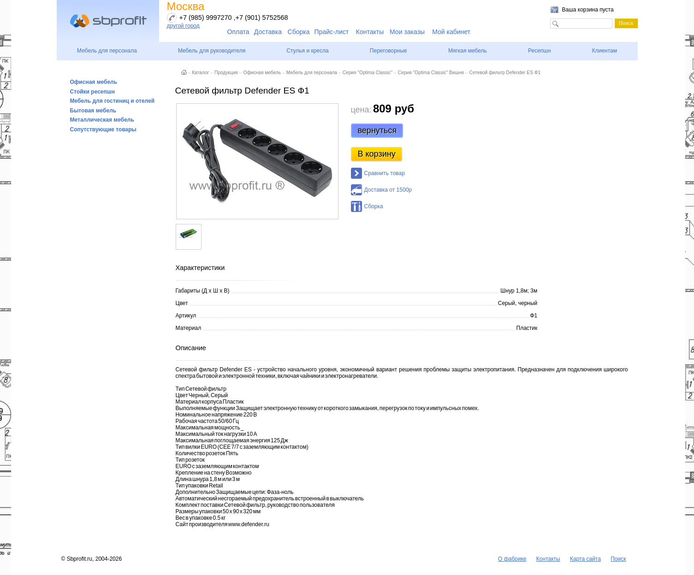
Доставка (268, 31)
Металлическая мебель (102, 120)
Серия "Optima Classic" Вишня (431, 72)
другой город (183, 26)
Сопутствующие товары (103, 129)
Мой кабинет (451, 31)
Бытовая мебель (93, 110)
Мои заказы (407, 31)
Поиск (618, 559)
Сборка (299, 31)
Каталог (200, 72)
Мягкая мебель (467, 50)
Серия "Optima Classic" (367, 72)
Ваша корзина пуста (588, 9)
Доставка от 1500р (388, 190)
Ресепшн (539, 50)
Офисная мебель (94, 82)
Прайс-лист (331, 31)
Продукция (226, 72)
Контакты (370, 31)
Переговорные (388, 50)
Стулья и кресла (307, 50)
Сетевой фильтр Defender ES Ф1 (505, 72)
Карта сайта (585, 559)
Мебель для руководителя (211, 50)
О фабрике (512, 559)
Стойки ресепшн (92, 91)
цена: (361, 109)
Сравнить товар (384, 173)
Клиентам (604, 50)
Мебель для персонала (107, 50)
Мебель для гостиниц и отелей (112, 101)
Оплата (238, 31)
